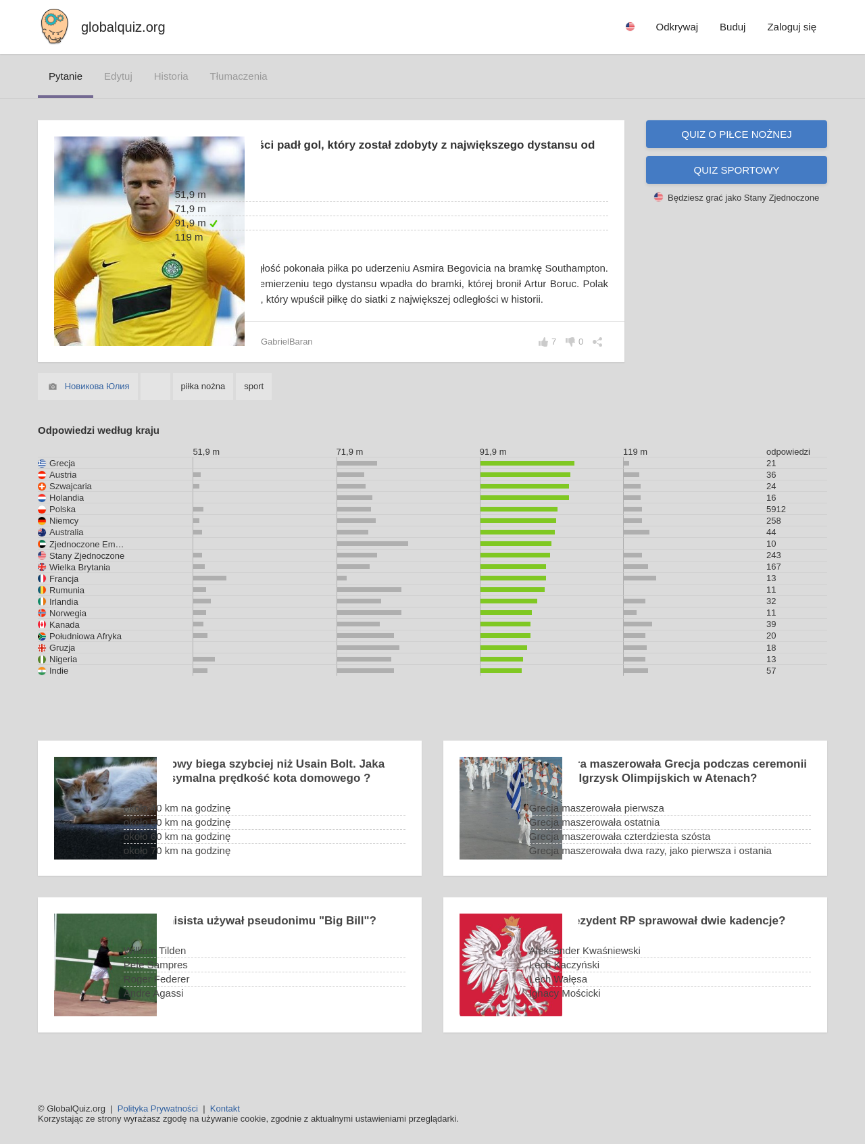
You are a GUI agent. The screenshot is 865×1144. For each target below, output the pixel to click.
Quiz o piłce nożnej (736, 134)
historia (171, 76)
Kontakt (225, 1108)
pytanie (65, 76)
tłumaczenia (239, 76)
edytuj (118, 76)
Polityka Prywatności (158, 1108)
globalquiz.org (123, 27)
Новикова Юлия (97, 402)
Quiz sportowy (737, 170)
